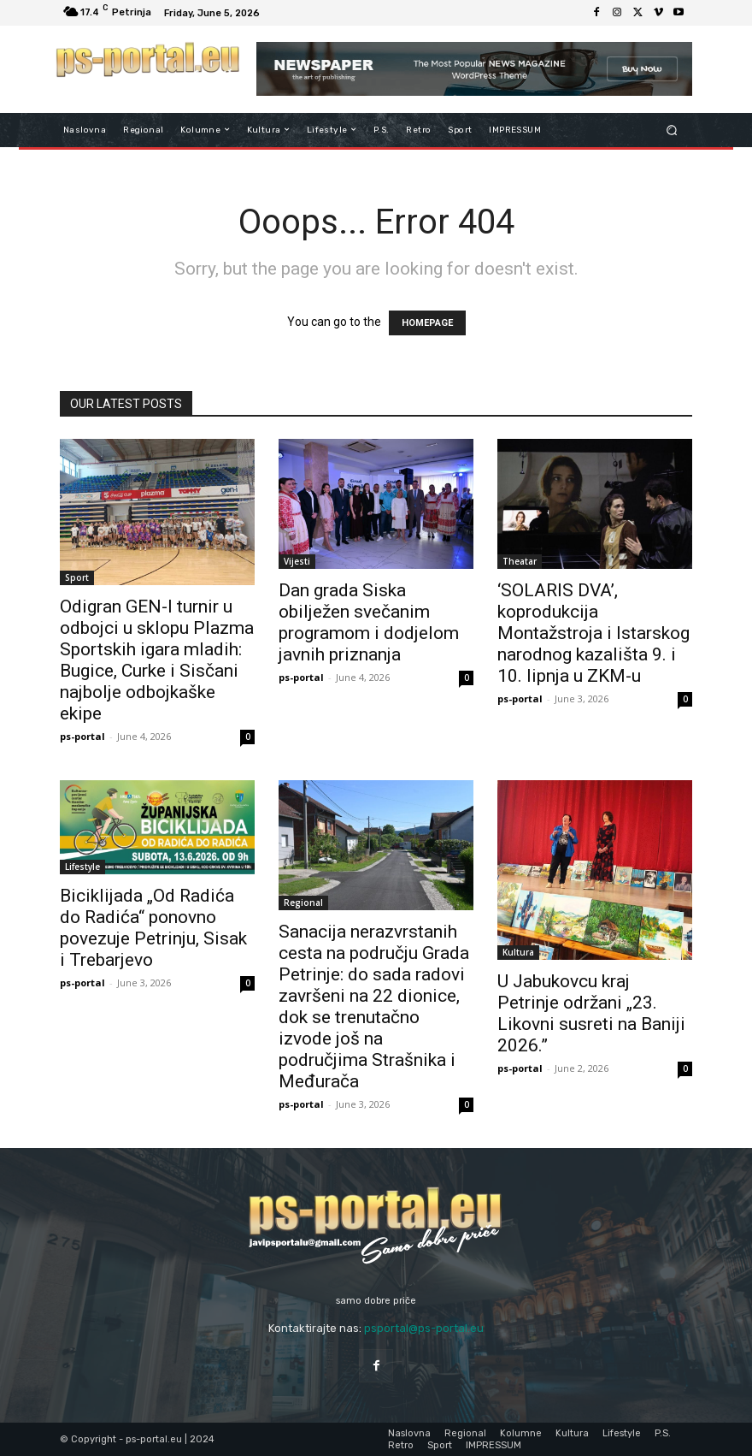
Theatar (519, 561)
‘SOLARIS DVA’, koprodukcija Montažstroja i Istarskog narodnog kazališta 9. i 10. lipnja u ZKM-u (593, 633)
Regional (303, 903)
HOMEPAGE (427, 322)
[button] (672, 129)
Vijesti (297, 561)
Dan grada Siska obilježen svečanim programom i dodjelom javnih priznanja (369, 622)
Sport (77, 577)
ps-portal (82, 736)
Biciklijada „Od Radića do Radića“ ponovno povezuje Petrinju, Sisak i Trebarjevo (153, 927)
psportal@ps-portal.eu (424, 1328)
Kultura (518, 952)
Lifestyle (82, 867)
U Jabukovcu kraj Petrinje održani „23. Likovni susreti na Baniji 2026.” (591, 1013)
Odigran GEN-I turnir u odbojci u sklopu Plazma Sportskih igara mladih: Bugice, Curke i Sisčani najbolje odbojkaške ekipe (157, 660)
